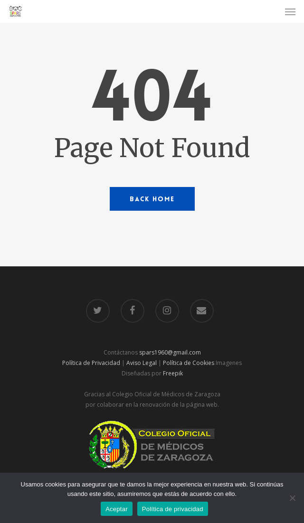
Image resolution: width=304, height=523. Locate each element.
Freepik (173, 373)
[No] (292, 498)
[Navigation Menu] (290, 11)
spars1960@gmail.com (170, 352)
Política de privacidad (172, 509)
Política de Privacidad (91, 363)
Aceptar (116, 509)
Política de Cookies (188, 363)
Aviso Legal (141, 363)
